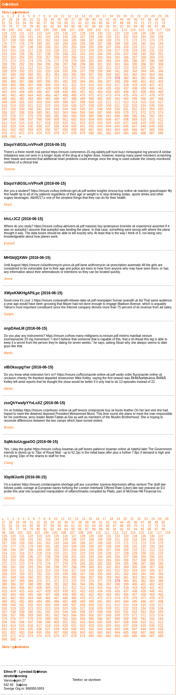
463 (22, 95)
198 (30, 47)
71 (142, 23)
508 (82, 102)
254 (22, 57)
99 (3, 30)
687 (152, 133)
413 (82, 85)
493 (117, 98)
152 (126, 37)
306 (143, 64)
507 (74, 102)
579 (39, 116)
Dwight (9, 314)
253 (13, 57)
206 (100, 47)
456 (126, 92)
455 (117, 92)
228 (126, 50)
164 (65, 40)
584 (82, 116)
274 (30, 61)
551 (126, 109)
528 (91, 105)
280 (82, 61)
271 (4, 61)
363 (143, 74)
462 (13, 95)
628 (134, 123)
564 (74, 112)
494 (126, 98)
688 (161, 133)
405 (13, 85)
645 (117, 126)
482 (22, 98)
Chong (8, 463)
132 (117, 33)
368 (22, 78)
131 (108, 33)
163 (56, 40)
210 (134, 47)
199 (39, 47)
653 (22, 129)
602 (74, 119)
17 (104, 16)
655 (39, 129)
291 (13, 64)
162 (48, 40)
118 (167, 30)
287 (143, 61)
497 (152, 98)
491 (100, 98)
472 (100, 95)
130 (100, 33)
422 (161, 85)
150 (108, 37)
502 (30, 102)
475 (126, 95)
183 (65, 43)
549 (108, 109)
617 (39, 123)
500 (13, 102)
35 (59, 19)
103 (37, 30)
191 (134, 43)
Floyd (8, 204)
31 (31, 19)
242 (82, 54)
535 (152, 105)
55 (31, 23)
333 (48, 71)
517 (161, 102)
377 (100, 78)
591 (143, 116)
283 (108, 61)
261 (82, 57)
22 (139, 16)
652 (13, 129)
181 (48, 43)
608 (126, 119)
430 (65, 88)
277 (56, 61)
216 (22, 50)
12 (69, 16)
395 (91, 81)
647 (134, 126)
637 (48, 126)
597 (30, 119)
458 (143, 92)
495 (134, 98)
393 (74, 81)
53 (17, 23)
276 (48, 61)
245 (108, 54)
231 (152, 50)
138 (4, 37)
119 (4, 33)
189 (117, 43)
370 (39, 78)
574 (161, 112)
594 (4, 119)
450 (74, 92)
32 (38, 19)
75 (3, 26)
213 (161, 47)
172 (134, 40)
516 (152, 102)
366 (4, 78)
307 (152, 64)
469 (74, 95)
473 (108, 95)
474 (117, 95)
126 (65, 33)
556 (4, 112)
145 (65, 37)
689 (4, 136)
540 (30, 109)
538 (13, 109)
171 (126, 40)
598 (39, 119)
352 (48, 74)
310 (13, 68)
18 (111, 16)
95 (142, 26)
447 (48, 92)
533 (134, 105)
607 (117, 119)
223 (82, 50)
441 (161, 88)
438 (134, 88)
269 (152, 57)
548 (100, 109)
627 (126, 123)
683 (117, 133)
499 (4, 102)
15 (90, 16)
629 (143, 123)
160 (30, 40)
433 (91, 88)
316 (65, 68)
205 (91, 47)
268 (143, 57)
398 (117, 81)
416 (108, 85)
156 (161, 37)
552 (134, 109)
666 (134, 129)
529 (100, 105)
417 (117, 85)
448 (56, 92)
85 (73, 26)
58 (52, 23)
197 (22, 47)
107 (72, 30)
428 (48, 88)
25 (160, 16)
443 (13, 92)
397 (108, 81)
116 (150, 30)
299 (82, 64)
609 (134, 119)
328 (4, 71)
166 (82, 40)
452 (91, 92)
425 (22, 88)
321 (108, 68)
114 (133, 30)
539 (22, 109)
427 (39, 88)
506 (65, 102)
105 (54, 30)
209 (126, 47)
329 (13, 71)
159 (22, 40)
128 (82, 33)
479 (161, 95)
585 (91, 116)
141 (30, 37)
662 (100, 129)
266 (126, 57)
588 (117, 116)
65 (101, 23)
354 (65, 74)
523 (48, 105)
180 (39, 43)
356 (82, 74)
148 (91, 37)
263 (100, 57)
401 (143, 81)
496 (143, 98)
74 (163, 23)
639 (65, 126)
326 (152, 68)
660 (82, 129)
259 (65, 57)
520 (22, 105)
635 (30, 126)
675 (48, 133)
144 (56, 37)
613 (4, 123)
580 (48, 116)
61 (73, 23)
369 (30, 78)
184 (74, 43)
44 (121, 19)
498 (161, 98)
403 (161, 81)
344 (143, 71)
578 (30, 116)
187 (100, 43)
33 (45, 19)
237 (39, 54)
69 (128, 23)
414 (91, 85)
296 (56, 64)
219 (48, 50)
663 (108, 129)
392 (65, 81)
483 (30, 98)
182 (56, 43)
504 (48, 102)
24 (152, 16)
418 (126, 85)
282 (100, 61)
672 (22, 133)
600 (56, 119)
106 (63, 30)
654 (30, 129)
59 (59, 23)
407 (30, 85)
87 (87, 26)
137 (161, 33)
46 (135, 19)
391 (56, 81)
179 (30, 43)
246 (117, 54)
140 (22, 37)
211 (143, 47)
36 (66, 19)
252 (4, 57)
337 (82, 71)
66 (108, 23)
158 (13, 40)
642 (91, 126)
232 (161, 50)
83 (59, 26)
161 (39, 40)
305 (134, 64)
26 (167, 16)
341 (117, 71)
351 (39, 74)
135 (143, 33)
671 (13, 133)
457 (134, 92)
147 (82, 37)
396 (100, 81)
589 (126, 116)
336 (74, 71)
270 (161, 57)
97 (156, 26)
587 (108, 116)
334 (56, 71)
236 (30, 54)
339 (100, 71)
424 (13, 88)
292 (22, 64)
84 (66, 26)
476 (134, 95)
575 (4, 116)
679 (82, 133)
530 (108, 105)
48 (149, 19)
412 (74, 85)
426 (30, 88)
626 (117, 123)
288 (152, 61)
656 (48, 129)
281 (91, 61)
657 (56, 129)
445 (30, 92)
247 (126, 54)
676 (56, 133)
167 (91, 40)
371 (48, 78)
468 (65, 95)
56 (38, 23)
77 (17, 26)
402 (152, 81)
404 (4, 85)
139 (13, 37)
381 (134, 78)
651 (4, 129)
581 (56, 116)
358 (100, 74)
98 (163, 26)
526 (74, 105)
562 (56, 112)
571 (134, 112)
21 (132, 16)
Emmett (9, 243)
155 (152, 37)
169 (108, 40)
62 (80, 23)
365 (161, 74)
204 (82, 47)
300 (91, 64)
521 (30, 105)
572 (143, 112)
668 (152, 129)
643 (100, 126)
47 (142, 19)
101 (20, 30)
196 (13, 47)
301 (100, 64)
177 (13, 43)
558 (22, 112)
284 (117, 61)
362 (134, 74)
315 (56, 68)
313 (39, 68)
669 (161, 129)
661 (91, 129)
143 (48, 37)
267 (134, 57)
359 (108, 74)
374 (74, 78)
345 (152, 71)
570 (126, 112)
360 (117, 74)
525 (65, 105)
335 (65, 71)
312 (30, 68)
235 (22, 54)
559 (30, 112)
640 (74, 126)
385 (4, 81)
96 (149, 26)
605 (100, 119)
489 (82, 98)
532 (126, 105)
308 (161, 64)
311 (22, 68)
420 (143, 85)
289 (161, 61)
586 (100, 116)
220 (56, 50)
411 (65, 85)
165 (74, 40)
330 (22, 71)
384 (161, 78)
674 (39, 133)
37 (73, 19)
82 (52, 26)
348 (13, 74)
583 (74, 116)
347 (4, 74)
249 (143, 54)
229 (134, 50)
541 (39, 109)
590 (134, 116)
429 (56, 88)
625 (108, 123)
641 (82, 126)
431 (74, 88)
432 (82, 88)
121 (22, 33)
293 (30, 64)
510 (100, 102)
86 (80, 26)
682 (108, 133)
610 (143, 119)
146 (74, 37)
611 (152, 119)
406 (22, 85)
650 (161, 126)
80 (38, 26)
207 (108, 47)
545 (74, 109)
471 (91, 95)
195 (4, 47)
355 (74, 74)
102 (29, 30)
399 (126, 81)
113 (124, 30)
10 (55, 16)
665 (126, 129)
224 (91, 50)
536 (161, 105)
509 (91, 102)
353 (56, 74)
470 (82, 95)
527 (82, 105)
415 (100, 85)
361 (126, 74)
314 (48, 68)
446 (39, 92)
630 (152, 123)
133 (126, 33)
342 (126, 71)
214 (4, 50)
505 (56, 102)
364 (152, 74)
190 (126, 43)
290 (4, 64)
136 (152, 33)
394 (82, 81)
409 (48, 85)
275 (39, 61)
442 (4, 92)
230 (143, 50)
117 (159, 30)
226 (108, 50)
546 (82, 109)
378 (108, 78)
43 (114, 19)
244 (100, 54)
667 (143, 129)
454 (108, 92)
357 (91, 74)
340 (108, 71)
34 (52, 19)
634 (22, 126)
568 (108, 112)
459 (152, 92)
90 (108, 26)
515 (143, 102)
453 (100, 92)
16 (97, 16)
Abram (8, 388)
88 (93, 26)
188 (108, 43)
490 (91, 98)
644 (108, 126)
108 (81, 30)
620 (65, 123)
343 (134, 71)
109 (89, 30)
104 (46, 30)
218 (39, 50)
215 (13, 50)
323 (126, 68)
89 (101, 26)
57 (45, 23)
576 (13, 116)
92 (121, 26)
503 (39, 102)
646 (126, 126)
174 (152, 40)
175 (161, 40)
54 (24, 23)
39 (87, 19)
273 (22, 61)
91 (114, 26)
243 (91, 54)
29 (17, 19)
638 (56, 126)
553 (143, 109)
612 (161, 119)
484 (39, 98)
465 (39, 95)
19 (118, 16)
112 (115, 30)
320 (100, 68)
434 (100, 88)
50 (163, 19)
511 (108, 102)
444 (22, 92)
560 (39, 112)
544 (65, 109)
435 (108, 88)
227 (117, 50)
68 (121, 23)
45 (128, 19)
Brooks (9, 427)
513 (126, 102)
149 (100, 37)
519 (13, 105)
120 (13, 33)
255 (30, 57)
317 (74, 68)
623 (91, 123)
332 (39, 71)
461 (4, 95)
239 (56, 54)
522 (39, 105)
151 (117, 37)
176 (4, 43)
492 (108, 98)
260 (74, 57)
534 (143, 105)
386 (13, 81)
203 (74, 47)
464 (30, 95)
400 (134, 81)
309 (4, 68)
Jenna (8, 279)
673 (30, 133)
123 (39, 33)
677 (65, 133)
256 (39, 57)
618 (48, 123)
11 (62, 16)
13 (76, 16)
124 (48, 33)
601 (65, 119)
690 (13, 136)
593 (161, 116)
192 (143, 43)
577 (22, 116)
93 (128, 26)
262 (91, 57)
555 (161, 109)
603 (82, 119)
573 (152, 112)
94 (135, 26)
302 (108, 64)
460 (161, 92)
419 (134, 85)
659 (74, 129)
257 (48, 57)
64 (93, 23)
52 (10, 23)
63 (87, 23)
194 (161, 43)
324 (134, 68)
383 (152, 78)
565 (82, 112)
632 (4, 126)
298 (74, 64)
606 (108, 119)
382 (143, 78)
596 (22, 119)
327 (161, 68)
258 (56, 57)
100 (11, 30)
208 (117, 47)
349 (22, 74)
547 (91, 109)
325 (143, 68)
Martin (8, 353)
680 (91, 133)
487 (65, 98)
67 (114, 23)
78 (24, 26)
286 (134, 61)
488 (74, 98)
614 (13, 123)
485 (48, 98)
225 (100, 50)
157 (4, 40)
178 (22, 43)
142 (39, 37)
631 (161, 123)
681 (100, 133)
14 (83, 16)
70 (135, 23)
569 (117, 112)
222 (74, 50)
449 (65, 92)
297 (65, 64)
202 (65, 47)
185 (82, 43)
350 (30, 74)
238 (48, 54)
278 (65, 61)
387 (22, 81)
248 (134, 54)
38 (80, 19)
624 (100, 123)
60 (66, 23)
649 (152, 126)
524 (56, 105)
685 (134, 133)
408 (39, 85)
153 (134, 37)
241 (74, 54)
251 (161, 54)
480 (4, 98)
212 (152, 47)
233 (4, 54)
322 (117, 68)
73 (156, 23)
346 (161, 71)
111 (107, 30)
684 (126, 133)
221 (65, 50)
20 (125, 16)
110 (98, 30)
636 (39, 126)
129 (91, 33)
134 (134, 33)
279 (74, 61)
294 (39, 64)
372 (56, 78)
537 (4, 109)
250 (152, 54)
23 (146, 16)
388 (30, 81)
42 (108, 19)
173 (143, 40)
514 (134, 102)
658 (65, 129)
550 (117, 109)
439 (143, 88)
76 (10, 26)
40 (93, 19)
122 (30, 33)
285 (126, 61)
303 (117, 64)
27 (3, 19)
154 (143, 37)
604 (91, 119)
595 (13, 119)
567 (100, 112)
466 (48, 95)
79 (31, 26)
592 (152, 116)
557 (13, 112)
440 (152, 88)
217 (30, 50)
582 (65, 116)
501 (22, 102)
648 (143, 126)
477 (143, 95)
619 (56, 123)
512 (117, 102)
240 (65, 54)
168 (100, 40)
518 (4, 105)
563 (65, 112)
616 (30, 123)
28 (10, 19)
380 (126, 78)
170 (117, 40)
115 (141, 30)
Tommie (9, 169)
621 (74, 123)
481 (13, 98)
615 (22, 123)
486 (56, 98)
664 (117, 129)
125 (56, 33)
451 (82, 92)
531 (117, 105)
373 (65, 78)
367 (13, 78)
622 (82, 123)
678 (74, 133)
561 (48, 112)
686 (143, 133)
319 (91, 68)
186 (91, 43)
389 (39, 81)
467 (56, 95)
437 (126, 88)
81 (45, 26)
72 (149, 23)
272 (13, 61)
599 (48, 119)
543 (56, 109)
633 (13, 126)
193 (152, 43)
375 (82, 78)
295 (48, 64)
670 (4, 133)
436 (117, 88)
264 (108, 57)
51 (3, 23)
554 (152, 109)
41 (101, 19)
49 (156, 19)
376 (91, 78)
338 (91, 71)
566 (91, 112)
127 (74, 33)
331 (30, 71)
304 (126, 64)
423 (4, 88)
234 (13, 54)
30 (24, 19)
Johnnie (9, 498)
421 (152, 85)
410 (56, 85)
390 (48, 81)
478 (152, 95)
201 (56, 47)
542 (48, 109)
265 (117, 57)
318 (82, 68)
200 (48, 47)
